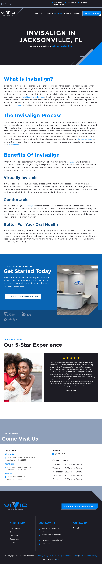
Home (32, 46)
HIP (57, 567)
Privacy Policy (47, 561)
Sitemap (81, 561)
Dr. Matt (19, 105)
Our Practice (40, 13)
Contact (77, 13)
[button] (48, 377)
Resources (68, 13)
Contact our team (85, 139)
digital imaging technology (33, 97)
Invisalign (58, 13)
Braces (50, 13)
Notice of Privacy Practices (65, 561)
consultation (14, 145)
